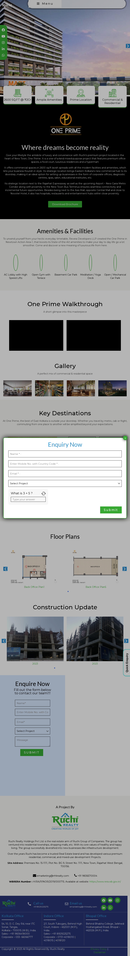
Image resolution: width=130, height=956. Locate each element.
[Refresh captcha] (44, 493)
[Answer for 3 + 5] (28, 499)
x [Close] (125, 438)
